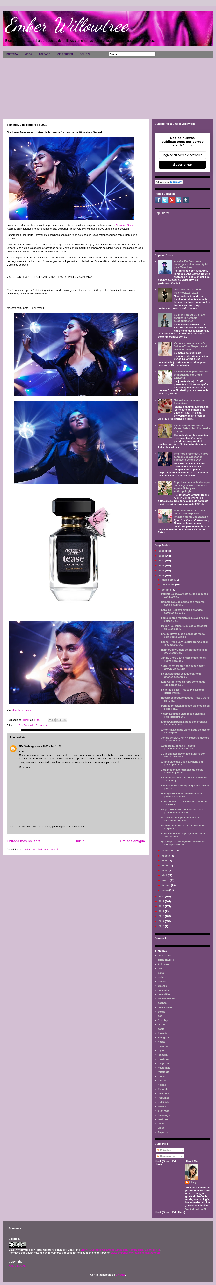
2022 (162, 570)
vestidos (163, 1119)
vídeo (161, 1127)
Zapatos (163, 1132)
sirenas (162, 1106)
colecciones (165, 1007)
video (161, 1123)
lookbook (163, 1059)
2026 (162, 550)
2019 (162, 901)
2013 (162, 926)
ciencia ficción (166, 998)
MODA (28, 54)
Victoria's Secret (125, 225)
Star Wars (163, 1110)
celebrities (164, 994)
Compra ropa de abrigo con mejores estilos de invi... (182, 603)
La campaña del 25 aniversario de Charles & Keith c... (181, 675)
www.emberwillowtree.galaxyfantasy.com (135, 1252)
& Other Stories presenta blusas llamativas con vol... (180, 819)
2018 (162, 906)
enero (165, 890)
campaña (163, 990)
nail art (162, 1080)
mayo (165, 870)
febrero (166, 885)
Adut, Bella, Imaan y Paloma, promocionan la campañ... (178, 747)
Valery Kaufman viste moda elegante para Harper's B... (183, 715)
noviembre (168, 584)
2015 (162, 916)
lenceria (162, 1054)
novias (162, 1084)
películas (163, 1093)
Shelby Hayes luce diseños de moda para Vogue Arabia (183, 635)
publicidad (164, 1102)
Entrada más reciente (23, 841)
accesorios (164, 955)
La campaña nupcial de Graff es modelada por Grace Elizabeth (191, 374)
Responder (25, 767)
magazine (163, 1063)
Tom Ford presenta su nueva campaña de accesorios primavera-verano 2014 (191, 456)
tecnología (164, 1115)
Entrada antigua (132, 841)
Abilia (22, 751)
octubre (167, 589)
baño (161, 972)
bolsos (162, 981)
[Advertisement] (108, 87)
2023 (162, 565)
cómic (161, 1011)
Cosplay (163, 1020)
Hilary (192, 1182)
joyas (161, 1050)
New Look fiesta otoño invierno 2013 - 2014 (187, 291)
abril (165, 875)
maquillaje (164, 1067)
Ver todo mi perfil (195, 1209)
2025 (162, 555)
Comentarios (166, 1156)
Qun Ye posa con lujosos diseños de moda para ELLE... (183, 843)
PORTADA (12, 54)
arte (160, 968)
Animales (163, 964)
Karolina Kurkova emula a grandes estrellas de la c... (182, 611)
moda (31, 725)
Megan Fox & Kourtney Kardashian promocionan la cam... (182, 811)
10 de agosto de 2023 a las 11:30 (42, 746)
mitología (163, 1071)
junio (165, 865)
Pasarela (163, 1089)
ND (21, 746)
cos (160, 1016)
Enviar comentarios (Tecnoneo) (40, 849)
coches (162, 1002)
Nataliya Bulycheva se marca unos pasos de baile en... (181, 795)
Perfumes (41, 725)
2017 (162, 911)
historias (163, 1046)
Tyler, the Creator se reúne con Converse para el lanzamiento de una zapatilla (191, 513)
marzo (166, 880)
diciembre (168, 579)
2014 (162, 921)
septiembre (169, 850)
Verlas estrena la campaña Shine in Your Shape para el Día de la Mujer (190, 346)
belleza (162, 977)
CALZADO (44, 54)
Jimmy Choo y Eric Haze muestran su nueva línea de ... (183, 659)
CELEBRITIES (65, 54)
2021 (162, 575)
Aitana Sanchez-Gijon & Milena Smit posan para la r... (182, 763)
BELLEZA (85, 54)
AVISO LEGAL (17, 1266)
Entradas (164, 1150)
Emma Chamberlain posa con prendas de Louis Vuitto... (184, 723)
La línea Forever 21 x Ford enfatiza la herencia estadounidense (189, 317)
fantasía (162, 1033)
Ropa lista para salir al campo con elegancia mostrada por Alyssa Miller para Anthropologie (192, 487)
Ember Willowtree (66, 24)
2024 (162, 560)
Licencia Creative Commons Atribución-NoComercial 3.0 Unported (120, 1249)
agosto (166, 855)
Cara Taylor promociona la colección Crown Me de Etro (183, 667)
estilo (161, 1028)
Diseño (22, 725)
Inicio (80, 841)
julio (165, 860)
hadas (161, 1041)
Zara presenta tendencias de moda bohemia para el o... (182, 771)
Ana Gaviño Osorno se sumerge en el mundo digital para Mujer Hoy (191, 264)
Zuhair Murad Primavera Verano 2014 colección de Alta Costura (192, 428)
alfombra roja (166, 959)
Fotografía (164, 1037)
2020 (162, 896)
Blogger (120, 1274)
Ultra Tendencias (22, 710)
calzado (162, 985)
